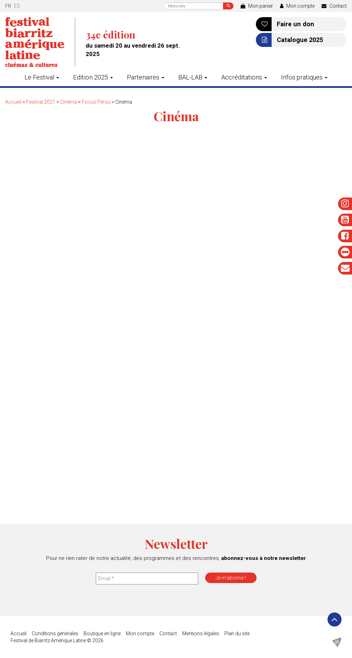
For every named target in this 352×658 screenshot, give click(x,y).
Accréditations (244, 77)
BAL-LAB (192, 77)
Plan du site (237, 633)
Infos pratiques (304, 77)
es (17, 6)
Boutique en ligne (102, 633)
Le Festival (41, 77)
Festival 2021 (40, 102)
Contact (334, 6)
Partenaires (145, 77)
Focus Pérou (96, 102)
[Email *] (147, 578)
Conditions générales (55, 633)
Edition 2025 (93, 77)
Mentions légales (200, 633)
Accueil (13, 102)
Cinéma (68, 102)
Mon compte (297, 6)
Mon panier (256, 6)
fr (8, 6)
